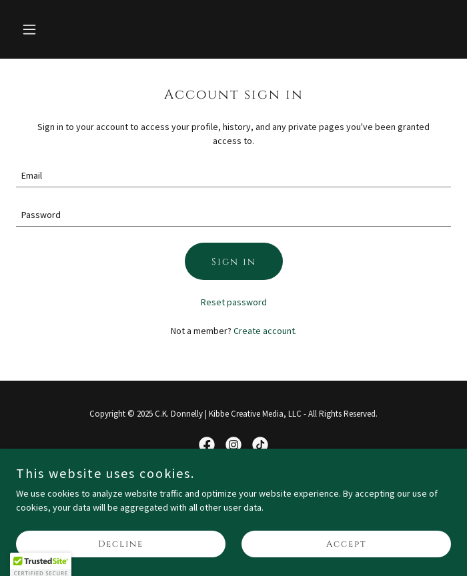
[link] (206, 444)
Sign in (233, 261)
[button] (66, 29)
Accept (346, 544)
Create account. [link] (265, 331)
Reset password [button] (234, 302)
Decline (120, 544)
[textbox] (233, 175)
